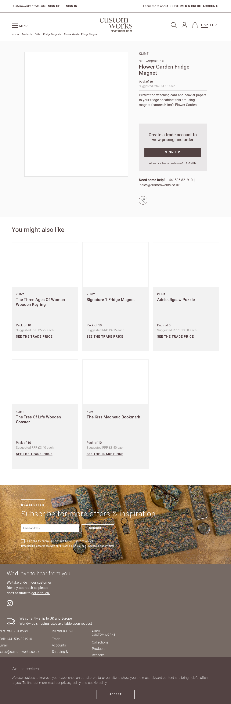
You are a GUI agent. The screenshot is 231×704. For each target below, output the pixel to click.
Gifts (37, 34)
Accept (115, 694)
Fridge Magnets (52, 34)
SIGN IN (71, 6)
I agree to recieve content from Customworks (60, 541)
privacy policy (71, 683)
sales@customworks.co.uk (160, 185)
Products (27, 34)
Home (15, 34)
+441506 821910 (180, 180)
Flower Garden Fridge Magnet (81, 34)
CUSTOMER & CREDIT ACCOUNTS (194, 6)
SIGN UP (54, 6)
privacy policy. (68, 545)
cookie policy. (97, 683)
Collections (100, 642)
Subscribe (98, 528)
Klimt (144, 53)
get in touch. (40, 593)
